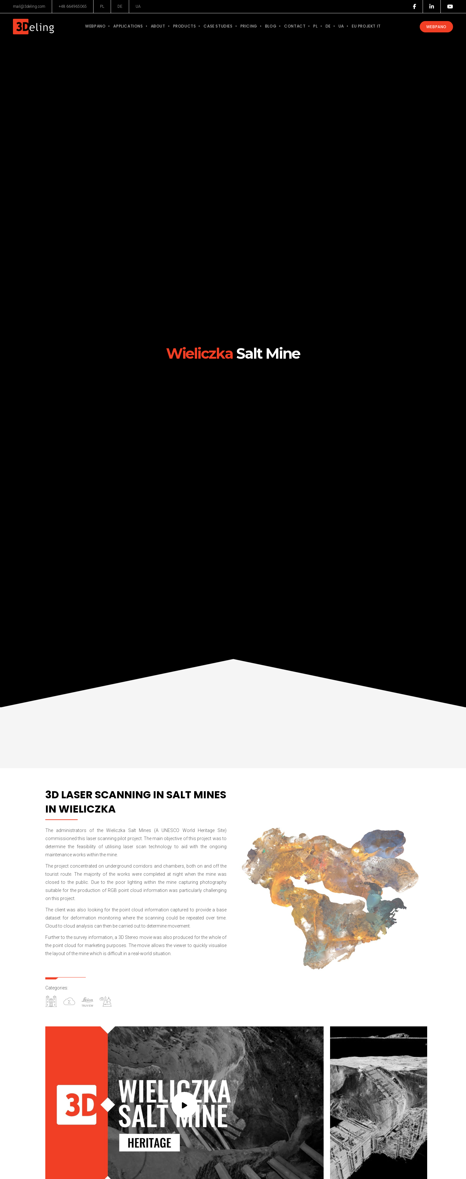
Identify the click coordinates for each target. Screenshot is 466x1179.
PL (102, 6)
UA (138, 6)
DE (119, 6)
